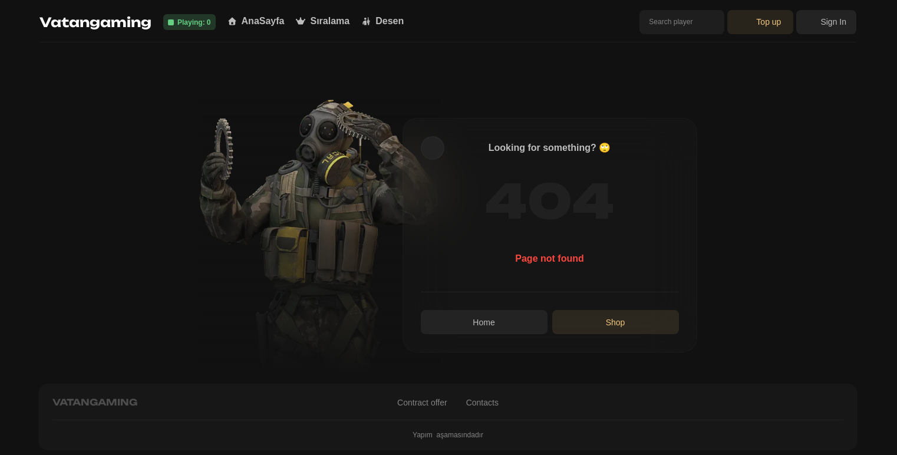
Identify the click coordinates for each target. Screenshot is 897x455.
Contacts (482, 402)
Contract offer (422, 402)
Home (483, 322)
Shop (615, 322)
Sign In (826, 22)
